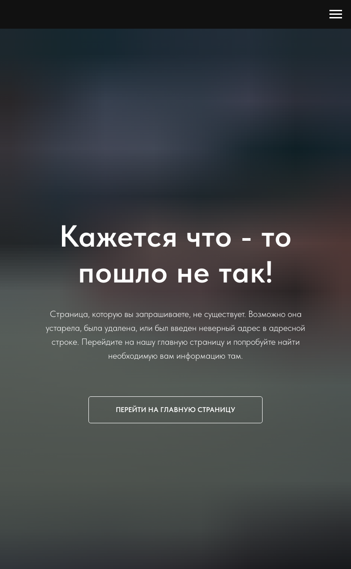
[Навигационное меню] (335, 14)
